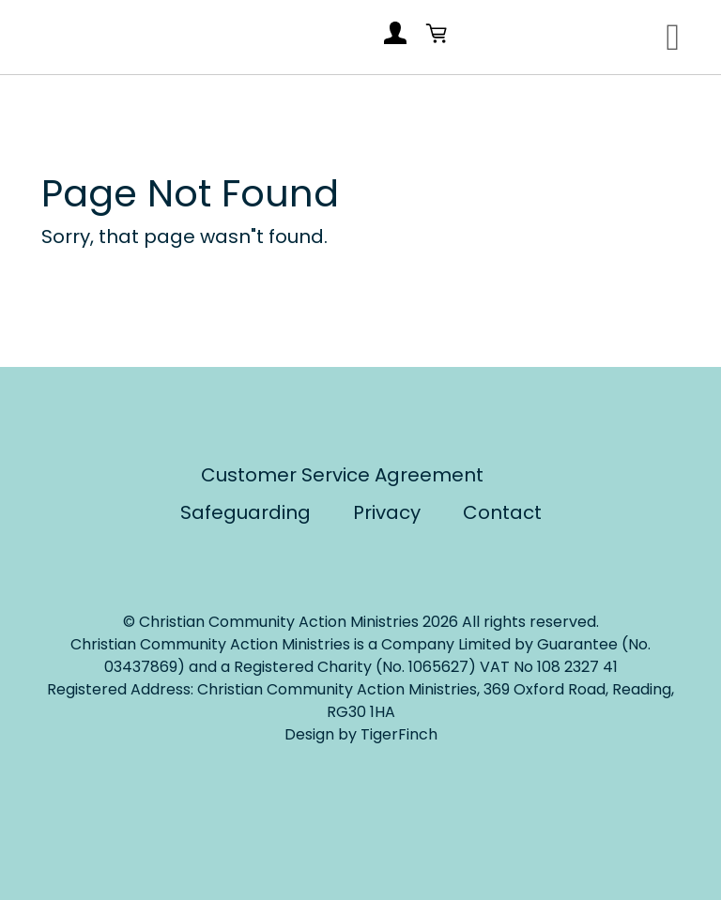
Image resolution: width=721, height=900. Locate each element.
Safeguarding (245, 512)
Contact (502, 512)
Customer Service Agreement (342, 475)
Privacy (387, 512)
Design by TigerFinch (360, 734)
